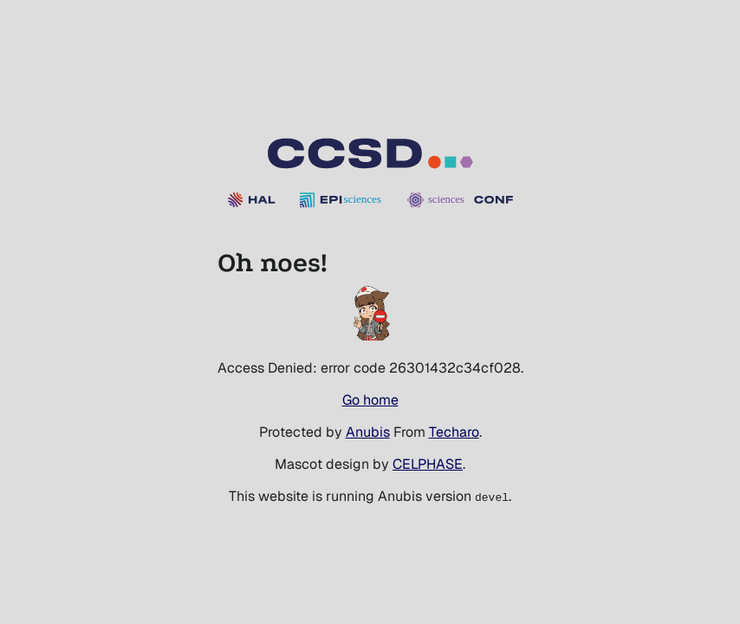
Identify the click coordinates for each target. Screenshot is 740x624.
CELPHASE (428, 464)
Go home (370, 400)
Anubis (368, 432)
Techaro (454, 432)
